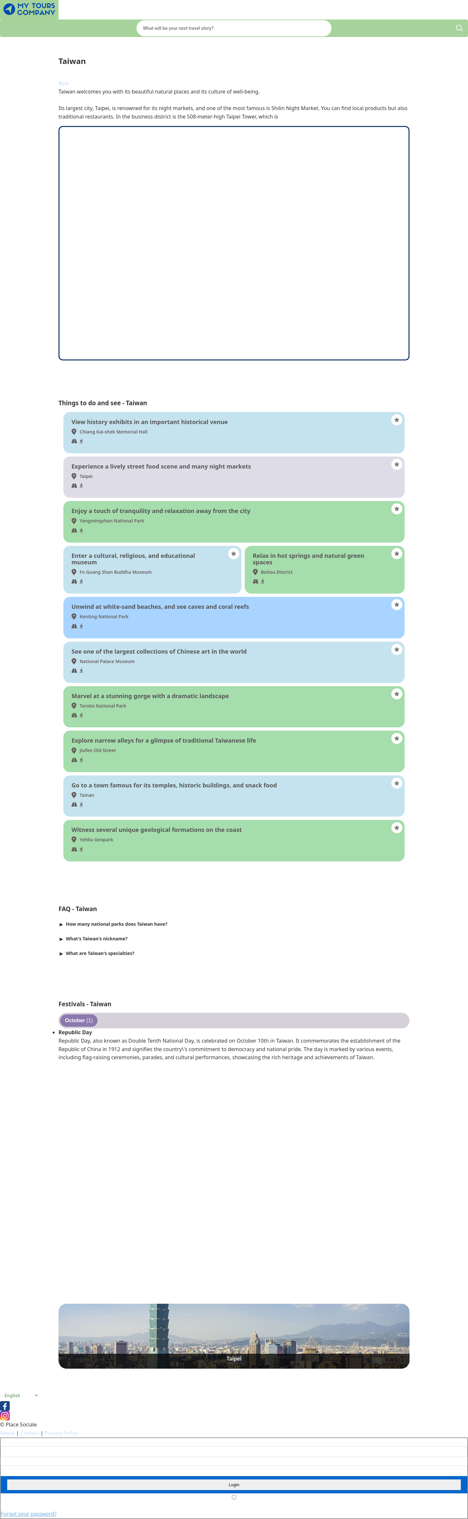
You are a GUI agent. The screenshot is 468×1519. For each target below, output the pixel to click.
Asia (63, 83)
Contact (29, 1433)
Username (11, 1442)
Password (10, 1461)
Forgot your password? (29, 1513)
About (7, 1433)
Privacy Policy (61, 1433)
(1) (79, 1020)
